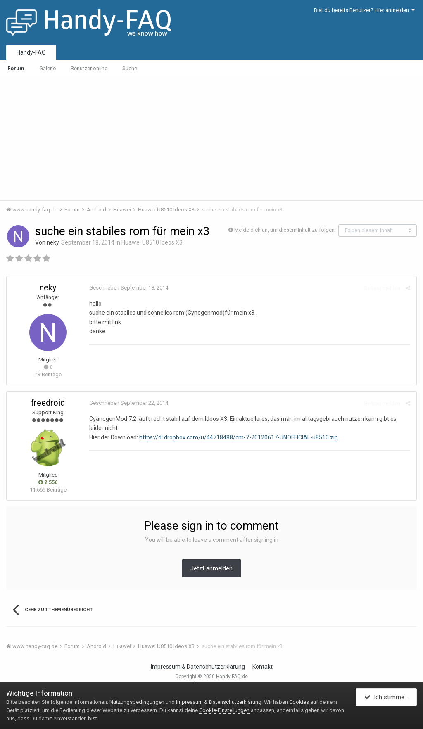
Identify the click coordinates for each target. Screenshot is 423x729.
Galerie (47, 68)
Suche (129, 68)
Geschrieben (128, 288)
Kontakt (262, 666)
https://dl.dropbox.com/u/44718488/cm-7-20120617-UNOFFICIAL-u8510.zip (238, 437)
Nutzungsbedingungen (136, 702)
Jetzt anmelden (211, 568)
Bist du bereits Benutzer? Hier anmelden (364, 10)
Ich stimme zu (388, 697)
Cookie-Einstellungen (224, 710)
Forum (15, 68)
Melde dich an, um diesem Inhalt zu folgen (284, 230)
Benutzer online (89, 68)
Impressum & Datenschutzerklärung (198, 666)
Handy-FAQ (31, 52)
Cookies (299, 702)
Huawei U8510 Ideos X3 (152, 242)
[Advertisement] (211, 138)
